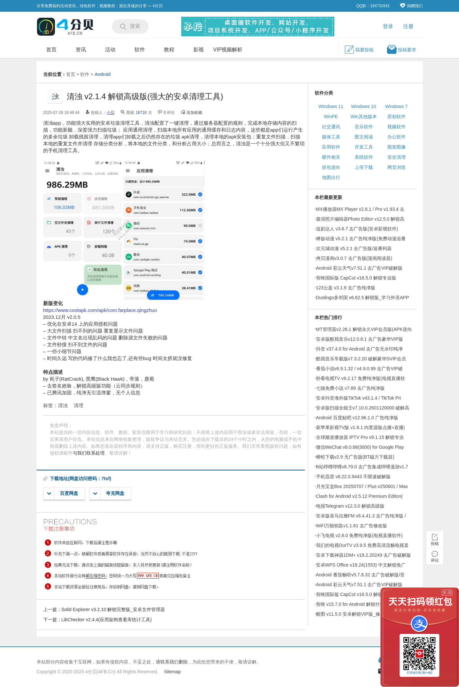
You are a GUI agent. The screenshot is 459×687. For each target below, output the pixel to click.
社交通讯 (331, 126)
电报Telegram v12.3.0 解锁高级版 (350, 506)
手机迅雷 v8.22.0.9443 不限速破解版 (353, 476)
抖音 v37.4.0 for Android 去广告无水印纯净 (359, 349)
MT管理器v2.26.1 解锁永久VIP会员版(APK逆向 (364, 329)
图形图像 (396, 147)
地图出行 (331, 177)
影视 (198, 49)
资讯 (81, 49)
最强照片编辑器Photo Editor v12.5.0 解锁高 (360, 219)
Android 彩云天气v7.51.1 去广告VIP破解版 (359, 268)
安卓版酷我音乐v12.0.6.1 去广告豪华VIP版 (359, 339)
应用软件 (331, 147)
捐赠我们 (411, 5)
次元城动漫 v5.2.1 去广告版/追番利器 (354, 248)
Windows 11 (330, 106)
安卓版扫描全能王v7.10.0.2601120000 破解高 (363, 407)
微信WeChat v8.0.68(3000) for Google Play (360, 447)
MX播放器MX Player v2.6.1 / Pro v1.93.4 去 (360, 209)
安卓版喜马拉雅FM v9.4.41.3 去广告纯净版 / (361, 515)
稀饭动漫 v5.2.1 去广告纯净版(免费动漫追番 (361, 238)
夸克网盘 (108, 493)
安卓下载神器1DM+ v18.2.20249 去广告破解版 (363, 555)
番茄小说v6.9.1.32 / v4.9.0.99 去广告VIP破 (359, 368)
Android (102, 74)
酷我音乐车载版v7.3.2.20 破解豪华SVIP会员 (361, 358)
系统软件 (364, 157)
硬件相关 (331, 157)
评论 (435, 560)
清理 (78, 405)
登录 (388, 26)
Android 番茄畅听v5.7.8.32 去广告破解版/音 (360, 574)
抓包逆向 (331, 167)
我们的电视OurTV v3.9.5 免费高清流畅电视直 (362, 545)
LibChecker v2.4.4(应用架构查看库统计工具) (107, 619)
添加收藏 (194, 112)
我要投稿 (359, 49)
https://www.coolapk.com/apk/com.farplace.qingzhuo (100, 310)
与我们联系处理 (89, 453)
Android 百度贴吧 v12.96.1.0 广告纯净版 (357, 417)
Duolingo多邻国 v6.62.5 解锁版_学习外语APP (362, 297)
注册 (408, 26)
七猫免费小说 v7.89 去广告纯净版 (350, 388)
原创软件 (396, 116)
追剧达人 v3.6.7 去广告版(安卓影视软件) (357, 228)
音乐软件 (364, 126)
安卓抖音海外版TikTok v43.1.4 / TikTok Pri (358, 398)
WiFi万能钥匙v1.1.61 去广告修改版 (351, 525)
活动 (110, 49)
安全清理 (396, 157)
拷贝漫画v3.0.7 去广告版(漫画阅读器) (354, 258)
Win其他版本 (363, 116)
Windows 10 (363, 106)
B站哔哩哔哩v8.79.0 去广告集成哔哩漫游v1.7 (362, 466)
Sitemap (172, 671)
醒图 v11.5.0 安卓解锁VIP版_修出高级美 (357, 614)
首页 (51, 49)
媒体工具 (331, 136)
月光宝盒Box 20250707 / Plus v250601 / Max (362, 486)
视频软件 (396, 126)
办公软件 (396, 136)
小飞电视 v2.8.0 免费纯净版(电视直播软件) (359, 535)
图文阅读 (364, 136)
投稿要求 (401, 49)
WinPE (331, 116)
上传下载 (364, 167)
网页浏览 (396, 167)
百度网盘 (62, 493)
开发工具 (364, 147)
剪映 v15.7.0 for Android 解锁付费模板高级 (359, 604)
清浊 (63, 405)
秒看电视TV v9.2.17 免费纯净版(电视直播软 (360, 378)
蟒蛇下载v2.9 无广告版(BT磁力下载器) (355, 457)
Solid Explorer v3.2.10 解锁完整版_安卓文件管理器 (113, 609)
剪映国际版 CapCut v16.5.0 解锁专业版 (356, 277)
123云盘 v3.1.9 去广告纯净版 (345, 287)
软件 (139, 49)
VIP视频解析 (228, 49)
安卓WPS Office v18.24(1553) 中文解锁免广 (361, 565)
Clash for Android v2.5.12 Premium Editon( (359, 496)
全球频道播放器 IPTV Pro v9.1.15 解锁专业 (360, 437)
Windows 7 (396, 106)
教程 (169, 49)
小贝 (111, 112)
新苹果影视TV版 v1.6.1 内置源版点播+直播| (360, 427)
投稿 (435, 543)
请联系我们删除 (172, 661)
